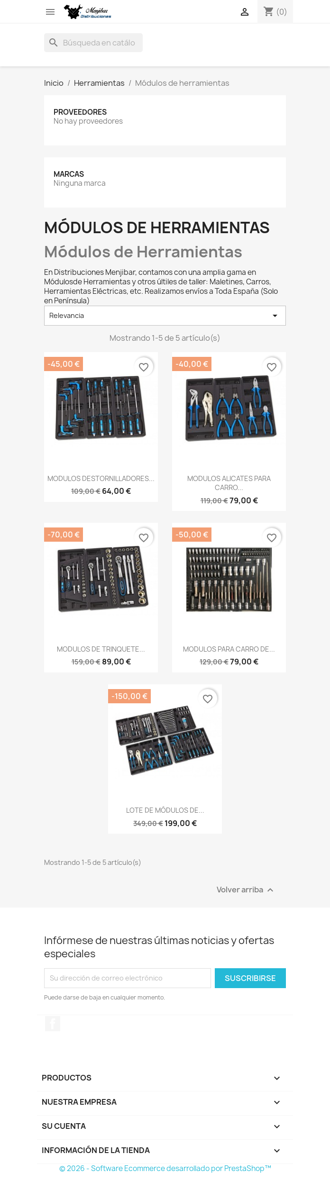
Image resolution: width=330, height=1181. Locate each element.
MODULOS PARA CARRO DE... (229, 649)
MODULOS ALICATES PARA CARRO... (229, 483)
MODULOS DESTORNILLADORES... (101, 478)
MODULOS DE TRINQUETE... (101, 649)
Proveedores (80, 112)
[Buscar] (93, 42)
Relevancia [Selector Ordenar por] (165, 315)
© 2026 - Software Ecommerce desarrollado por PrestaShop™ (165, 1168)
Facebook (52, 1023)
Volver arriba (246, 890)
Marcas (69, 174)
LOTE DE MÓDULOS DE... (165, 810)
